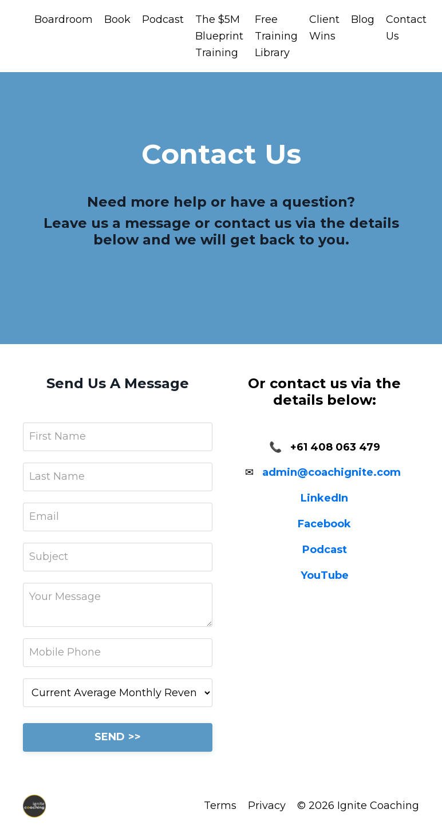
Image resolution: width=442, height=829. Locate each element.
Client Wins (324, 27)
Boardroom (63, 19)
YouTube (325, 575)
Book (117, 19)
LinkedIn (324, 498)
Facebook (324, 524)
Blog (362, 19)
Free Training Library (276, 36)
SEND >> (117, 737)
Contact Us (406, 27)
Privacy (267, 805)
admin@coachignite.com (331, 472)
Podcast (163, 19)
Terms (220, 805)
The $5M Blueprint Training (219, 36)
